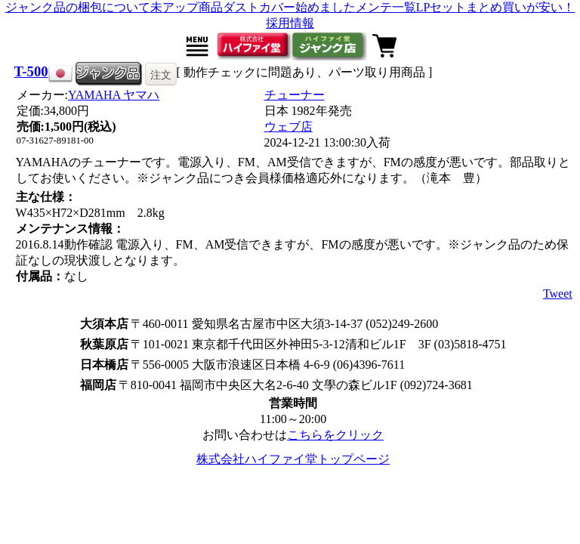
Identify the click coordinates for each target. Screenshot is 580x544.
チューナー (294, 94)
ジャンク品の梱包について (77, 7)
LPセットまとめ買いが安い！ (495, 7)
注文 (160, 75)
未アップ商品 (186, 7)
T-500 (31, 71)
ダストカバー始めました (289, 7)
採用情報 (290, 23)
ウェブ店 (288, 126)
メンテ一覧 (386, 7)
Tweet (557, 293)
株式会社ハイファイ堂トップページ (293, 459)
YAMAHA (113, 94)
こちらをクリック (335, 434)
